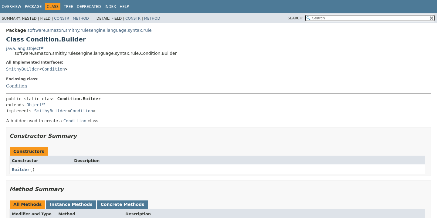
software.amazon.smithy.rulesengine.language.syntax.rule (89, 30)
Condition (53, 69)
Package (33, 7)
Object (34, 104)
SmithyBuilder (22, 69)
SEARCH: (296, 18)
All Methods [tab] (27, 204)
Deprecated (89, 7)
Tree (68, 7)
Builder (21, 169)
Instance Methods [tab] (71, 204)
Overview (11, 7)
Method (81, 18)
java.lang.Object (23, 48)
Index (110, 7)
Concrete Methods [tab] (122, 204)
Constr (61, 18)
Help (124, 7)
